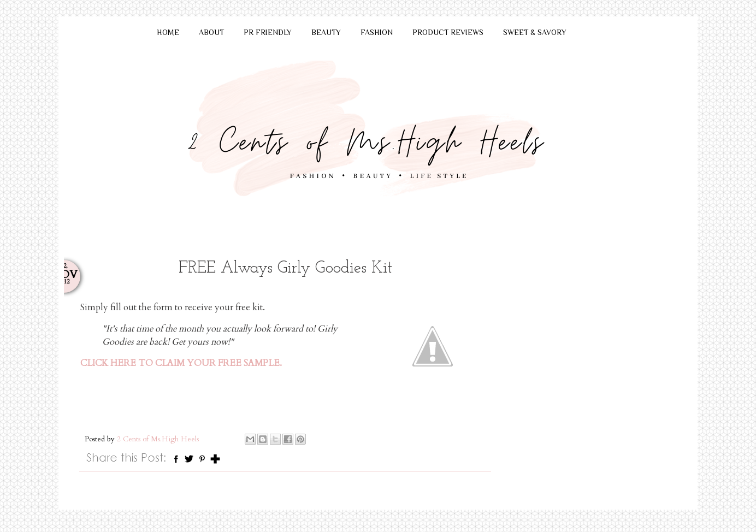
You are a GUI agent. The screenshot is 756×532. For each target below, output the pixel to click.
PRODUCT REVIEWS (447, 32)
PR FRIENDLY (268, 32)
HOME (168, 32)
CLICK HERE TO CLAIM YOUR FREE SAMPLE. (181, 363)
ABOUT (211, 32)
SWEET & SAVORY (534, 32)
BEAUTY (326, 32)
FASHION (377, 32)
